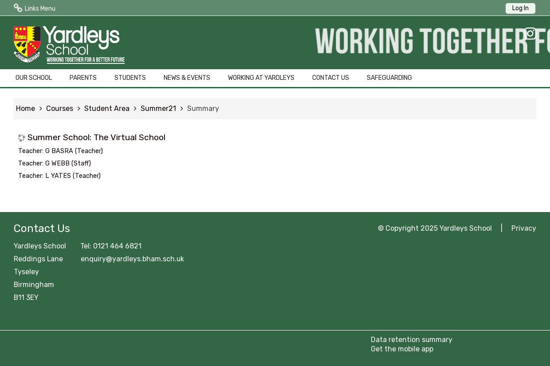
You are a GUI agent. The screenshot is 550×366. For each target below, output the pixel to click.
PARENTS (83, 78)
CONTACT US (330, 78)
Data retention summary (411, 339)
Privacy (523, 228)
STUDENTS (130, 78)
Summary (203, 108)
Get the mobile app (402, 349)
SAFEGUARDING (389, 78)
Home (25, 108)
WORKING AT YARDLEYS (261, 78)
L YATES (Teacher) (73, 176)
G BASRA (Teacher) (74, 151)
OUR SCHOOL (34, 78)
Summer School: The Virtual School (96, 137)
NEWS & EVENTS (187, 78)
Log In (520, 8)
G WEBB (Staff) (68, 163)
